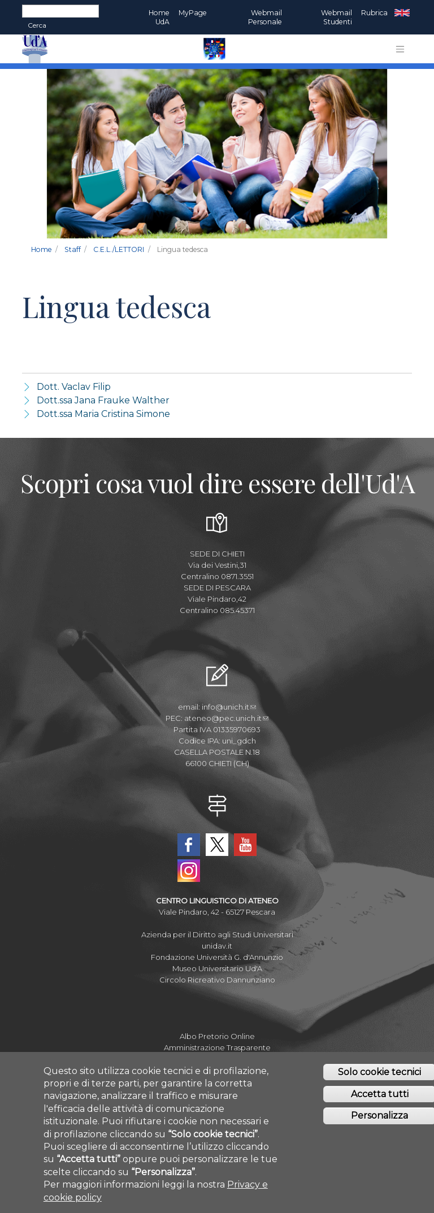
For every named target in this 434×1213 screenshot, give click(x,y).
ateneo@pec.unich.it (226, 718)
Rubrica (374, 12)
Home (41, 249)
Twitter (217, 845)
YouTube (245, 845)
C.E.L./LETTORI (118, 249)
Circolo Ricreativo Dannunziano (217, 979)
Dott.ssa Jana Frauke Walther (103, 400)
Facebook (189, 845)
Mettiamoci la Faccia (217, 1058)
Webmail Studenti (336, 17)
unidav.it (217, 945)
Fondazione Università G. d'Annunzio (217, 957)
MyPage (193, 12)
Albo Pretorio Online (217, 1036)
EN (402, 13)
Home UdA (159, 17)
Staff (72, 249)
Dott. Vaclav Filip (74, 386)
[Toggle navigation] (400, 49)
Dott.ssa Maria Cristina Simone (103, 413)
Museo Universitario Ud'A (217, 968)
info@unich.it (229, 706)
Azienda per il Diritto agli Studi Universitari (217, 934)
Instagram (189, 871)
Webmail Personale (265, 17)
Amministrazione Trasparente (217, 1047)
